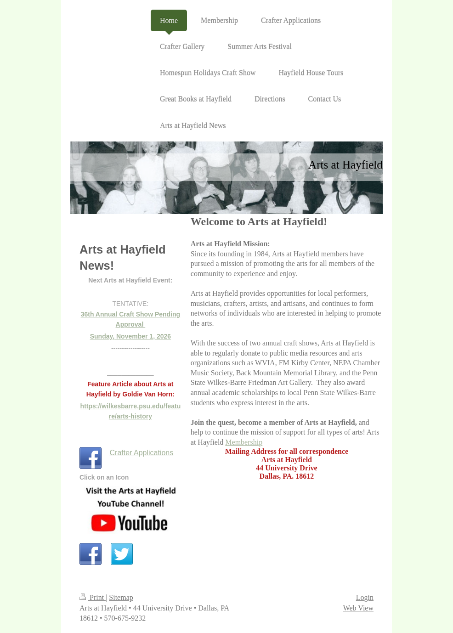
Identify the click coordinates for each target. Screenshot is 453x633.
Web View (358, 608)
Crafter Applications (142, 453)
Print (92, 597)
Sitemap (121, 597)
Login (365, 597)
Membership (243, 442)
